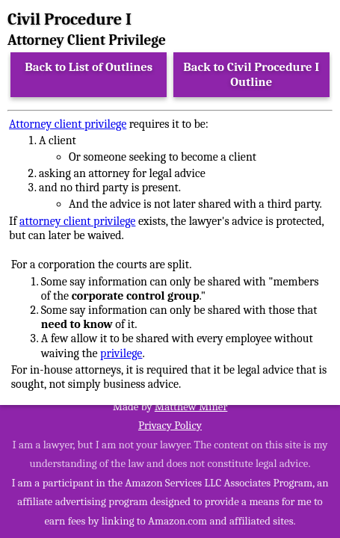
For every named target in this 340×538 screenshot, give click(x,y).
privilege (121, 353)
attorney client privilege (77, 221)
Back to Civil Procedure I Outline (251, 74)
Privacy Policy (170, 425)
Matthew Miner (191, 406)
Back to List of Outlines (88, 67)
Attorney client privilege (67, 124)
